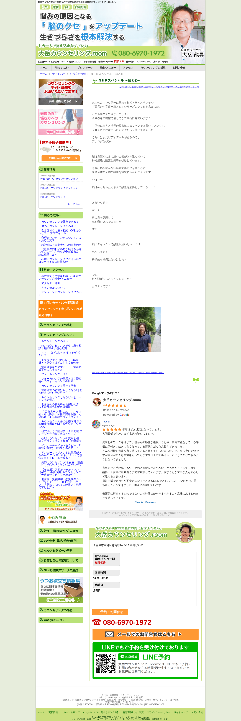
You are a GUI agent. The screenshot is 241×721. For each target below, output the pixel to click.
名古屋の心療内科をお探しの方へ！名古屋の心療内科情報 (59, 406)
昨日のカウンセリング (52, 197)
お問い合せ (179, 67)
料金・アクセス (54, 269)
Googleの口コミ (54, 619)
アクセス (128, 67)
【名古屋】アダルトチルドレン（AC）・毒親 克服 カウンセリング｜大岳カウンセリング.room (60, 472)
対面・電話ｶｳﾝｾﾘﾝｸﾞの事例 (61, 531)
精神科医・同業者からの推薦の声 (61, 244)
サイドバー (58, 73)
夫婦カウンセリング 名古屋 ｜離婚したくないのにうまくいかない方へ (61, 464)
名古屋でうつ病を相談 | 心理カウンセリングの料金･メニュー (60, 277)
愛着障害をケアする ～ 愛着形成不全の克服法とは (60, 368)
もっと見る (74, 203)
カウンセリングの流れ (54, 341)
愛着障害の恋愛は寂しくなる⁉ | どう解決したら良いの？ (60, 391)
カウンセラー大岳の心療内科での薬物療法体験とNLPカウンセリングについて (60, 424)
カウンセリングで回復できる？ (60, 221)
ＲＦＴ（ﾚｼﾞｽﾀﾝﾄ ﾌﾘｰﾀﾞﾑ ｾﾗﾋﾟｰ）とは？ (60, 354)
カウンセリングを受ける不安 (58, 385)
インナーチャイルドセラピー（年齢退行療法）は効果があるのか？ (60, 447)
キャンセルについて (53, 287)
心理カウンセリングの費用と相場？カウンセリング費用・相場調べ (60, 439)
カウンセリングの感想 (152, 67)
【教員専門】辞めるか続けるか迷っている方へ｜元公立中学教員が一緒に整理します (60, 252)
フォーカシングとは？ (54, 374)
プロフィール (84, 67)
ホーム (43, 67)
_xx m (106, 421)
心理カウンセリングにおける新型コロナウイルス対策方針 (60, 260)
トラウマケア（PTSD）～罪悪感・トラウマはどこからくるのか (59, 361)
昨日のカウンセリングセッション (59, 178)
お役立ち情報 (78, 73)
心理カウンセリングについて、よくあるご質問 (60, 239)
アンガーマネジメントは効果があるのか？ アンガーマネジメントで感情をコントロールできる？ (60, 455)
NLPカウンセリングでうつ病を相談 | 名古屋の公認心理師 (60, 347)
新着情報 (49, 169)
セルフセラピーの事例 (58, 550)
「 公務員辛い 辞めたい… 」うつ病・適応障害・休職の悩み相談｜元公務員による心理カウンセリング (60, 414)
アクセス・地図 (50, 283)
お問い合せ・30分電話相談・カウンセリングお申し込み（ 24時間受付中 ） (60, 309)
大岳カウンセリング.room (122, 400)
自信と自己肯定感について (61, 560)
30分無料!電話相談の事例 (60, 540)
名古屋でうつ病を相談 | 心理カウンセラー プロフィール (60, 232)
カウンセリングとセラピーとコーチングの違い (60, 398)
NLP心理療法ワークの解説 (61, 570)
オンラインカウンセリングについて (60, 293)
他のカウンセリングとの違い (58, 226)
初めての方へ (62, 67)
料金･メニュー (108, 67)
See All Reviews (145, 502)
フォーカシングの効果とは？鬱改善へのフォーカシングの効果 (60, 380)
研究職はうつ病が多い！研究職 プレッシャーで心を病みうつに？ (60, 432)
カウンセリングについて (59, 334)
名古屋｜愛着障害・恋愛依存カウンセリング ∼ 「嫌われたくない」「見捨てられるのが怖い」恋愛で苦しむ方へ (60, 483)
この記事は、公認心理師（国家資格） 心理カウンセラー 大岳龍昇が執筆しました (159, 87)
